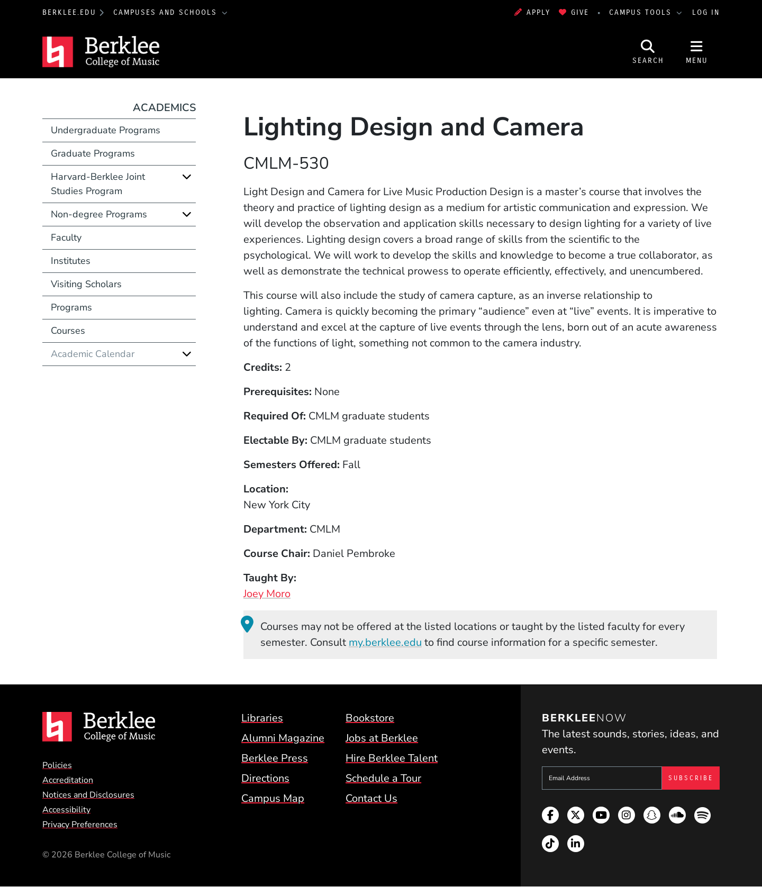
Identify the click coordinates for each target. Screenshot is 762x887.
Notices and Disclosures (88, 795)
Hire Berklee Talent (392, 758)
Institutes (70, 260)
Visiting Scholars (86, 284)
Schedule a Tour (383, 778)
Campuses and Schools (166, 12)
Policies (57, 765)
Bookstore (370, 718)
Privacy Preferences (79, 824)
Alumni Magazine (282, 738)
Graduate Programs (93, 153)
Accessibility (66, 810)
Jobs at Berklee (382, 738)
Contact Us (371, 798)
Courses (68, 330)
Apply (532, 12)
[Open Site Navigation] (697, 51)
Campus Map (272, 798)
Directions (265, 778)
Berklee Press (274, 758)
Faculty (66, 237)
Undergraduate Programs (105, 130)
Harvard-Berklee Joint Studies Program (98, 183)
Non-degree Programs (99, 214)
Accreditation (67, 780)
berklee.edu (69, 12)
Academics (164, 107)
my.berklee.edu (385, 642)
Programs (71, 307)
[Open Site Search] (648, 51)
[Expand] (186, 176)
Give (574, 12)
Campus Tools (642, 12)
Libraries (262, 718)
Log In (706, 12)
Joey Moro (267, 594)
